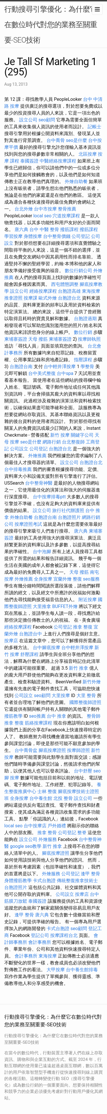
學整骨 (87, 366)
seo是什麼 (76, 140)
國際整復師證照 (85, 702)
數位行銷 (83, 332)
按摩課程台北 (64, 935)
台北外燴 (24, 209)
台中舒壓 (83, 771)
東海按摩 (91, 291)
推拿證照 (13, 298)
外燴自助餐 (76, 181)
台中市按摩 (45, 209)
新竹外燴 (91, 682)
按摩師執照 (89, 339)
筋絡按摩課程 (38, 723)
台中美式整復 (42, 373)
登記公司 (40, 935)
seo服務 (91, 579)
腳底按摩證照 (52, 750)
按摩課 (30, 298)
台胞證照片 (69, 517)
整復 (77, 579)
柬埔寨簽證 (15, 339)
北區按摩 (87, 154)
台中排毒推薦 (18, 469)
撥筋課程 (69, 229)
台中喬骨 (56, 140)
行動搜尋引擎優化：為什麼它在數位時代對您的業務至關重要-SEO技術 (50, 24)
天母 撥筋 (38, 339)
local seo (42, 215)
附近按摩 (87, 599)
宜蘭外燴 (62, 579)
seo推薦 (37, 716)
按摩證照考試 (28, 524)
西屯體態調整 (64, 284)
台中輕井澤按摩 (60, 366)
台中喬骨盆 (26, 750)
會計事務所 (39, 942)
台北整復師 (73, 442)
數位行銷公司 (78, 270)
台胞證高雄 (69, 291)
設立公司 (28, 120)
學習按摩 (13, 236)
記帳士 (94, 126)
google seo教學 (25, 846)
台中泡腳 (42, 551)
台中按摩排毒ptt (49, 496)
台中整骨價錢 (56, 236)
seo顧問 (47, 120)
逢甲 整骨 (90, 873)
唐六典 (21, 229)
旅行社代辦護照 (68, 510)
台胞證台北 (69, 298)
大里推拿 (42, 606)
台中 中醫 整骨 (44, 229)
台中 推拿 (56, 716)
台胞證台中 (30, 634)
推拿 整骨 (47, 832)
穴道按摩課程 (66, 215)
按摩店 (11, 640)
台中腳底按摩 (46, 647)
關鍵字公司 (82, 435)
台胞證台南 (21, 366)
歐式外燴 (48, 298)
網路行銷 (52, 442)
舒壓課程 (29, 654)
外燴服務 (48, 839)
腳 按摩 (11, 777)
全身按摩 (43, 579)
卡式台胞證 (44, 880)
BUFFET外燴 (65, 606)
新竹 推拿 (78, 668)
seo (97, 771)
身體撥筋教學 (18, 880)
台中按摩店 (35, 825)
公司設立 (19, 448)
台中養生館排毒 (82, 969)
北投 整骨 (63, 798)
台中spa (65, 373)
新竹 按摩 (60, 435)
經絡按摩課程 (43, 291)
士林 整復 (47, 791)
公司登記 (81, 236)
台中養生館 (40, 798)
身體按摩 (33, 236)
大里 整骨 (86, 695)
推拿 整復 (82, 627)
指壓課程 (83, 359)
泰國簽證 (29, 161)
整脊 (81, 832)
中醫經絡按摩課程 (58, 161)
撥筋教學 (13, 716)
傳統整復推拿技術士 (77, 880)
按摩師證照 (78, 750)
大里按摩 (61, 695)
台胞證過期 (85, 318)
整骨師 (93, 716)
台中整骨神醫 (39, 483)
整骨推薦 (67, 209)
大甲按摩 (56, 969)
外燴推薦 (37, 455)
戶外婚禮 (57, 825)
